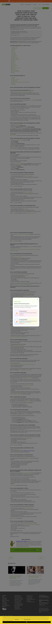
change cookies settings (27, 619)
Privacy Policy (17, 619)
